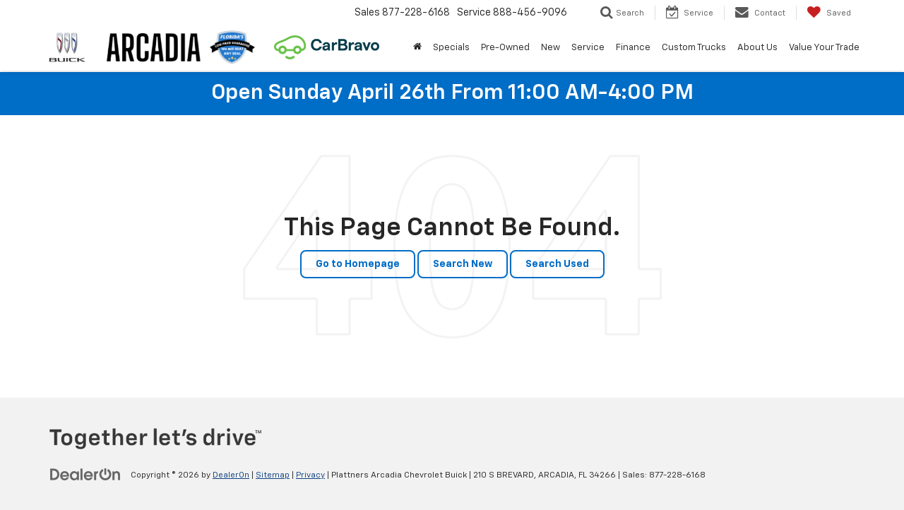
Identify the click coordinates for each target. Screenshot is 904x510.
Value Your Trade (824, 47)
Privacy (310, 475)
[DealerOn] (85, 475)
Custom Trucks (694, 47)
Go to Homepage (358, 264)
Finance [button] (633, 47)
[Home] (417, 48)
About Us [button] (757, 47)
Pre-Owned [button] (505, 47)
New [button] (550, 47)
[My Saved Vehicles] (829, 13)
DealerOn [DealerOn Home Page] (231, 475)
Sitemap (273, 475)
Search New (462, 264)
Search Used (557, 264)
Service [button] (588, 47)
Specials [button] (451, 47)
